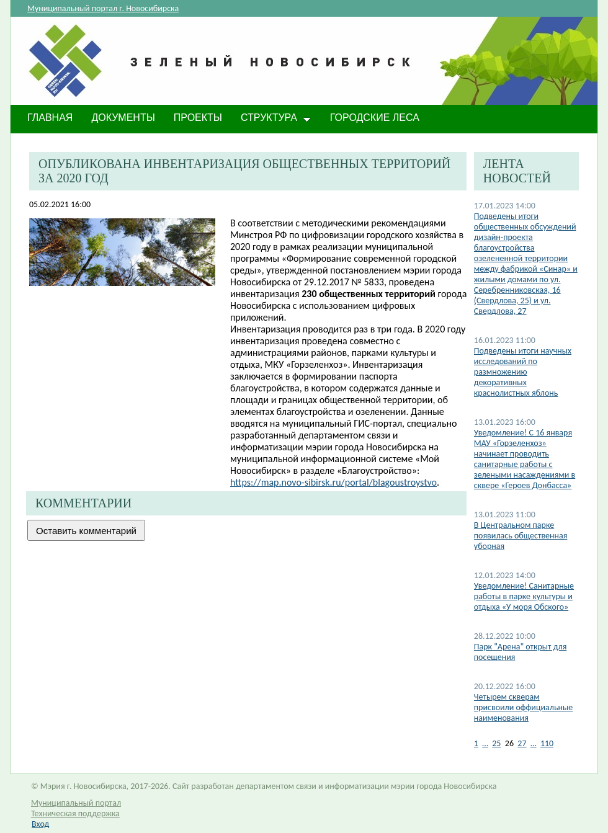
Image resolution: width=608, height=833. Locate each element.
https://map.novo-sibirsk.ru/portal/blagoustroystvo (333, 482)
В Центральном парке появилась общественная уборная (521, 535)
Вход (40, 824)
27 (521, 743)
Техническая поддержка (75, 813)
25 (496, 743)
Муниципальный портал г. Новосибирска (103, 8)
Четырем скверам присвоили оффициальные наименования (523, 707)
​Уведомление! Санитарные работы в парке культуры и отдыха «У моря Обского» (524, 596)
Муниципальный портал (76, 803)
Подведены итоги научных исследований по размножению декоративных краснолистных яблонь (522, 371)
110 (546, 743)
